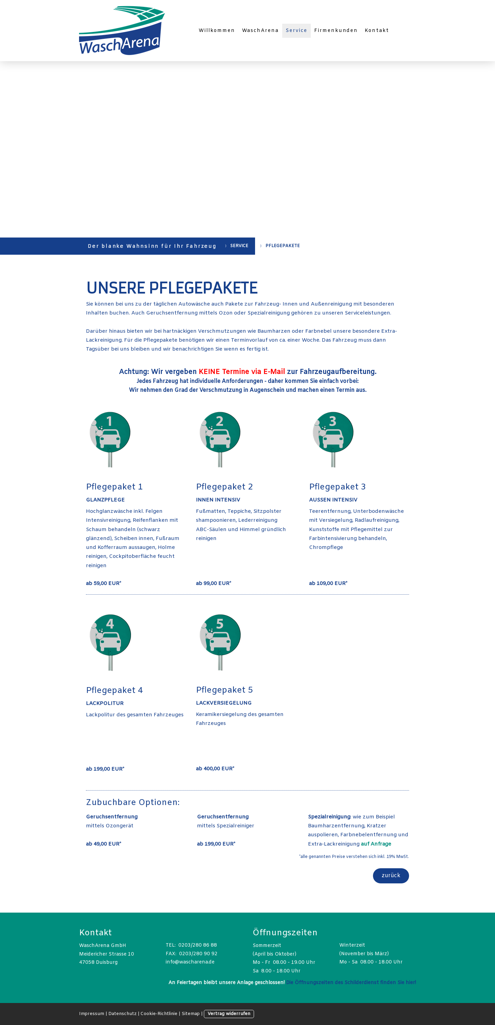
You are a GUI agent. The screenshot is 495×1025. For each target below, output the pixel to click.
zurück (391, 875)
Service (296, 30)
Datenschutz (122, 1014)
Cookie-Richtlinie (159, 1014)
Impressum (91, 1014)
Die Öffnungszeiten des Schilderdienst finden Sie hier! (351, 983)
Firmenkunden (336, 30)
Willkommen (217, 30)
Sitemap (191, 1014)
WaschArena (260, 30)
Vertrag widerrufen (229, 1014)
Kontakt (377, 30)
